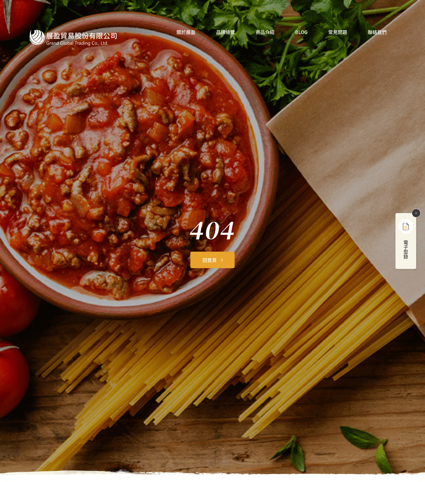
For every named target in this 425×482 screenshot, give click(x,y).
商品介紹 (265, 32)
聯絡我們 (377, 32)
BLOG (301, 32)
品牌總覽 (225, 32)
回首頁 (209, 260)
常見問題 (337, 32)
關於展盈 (185, 32)
